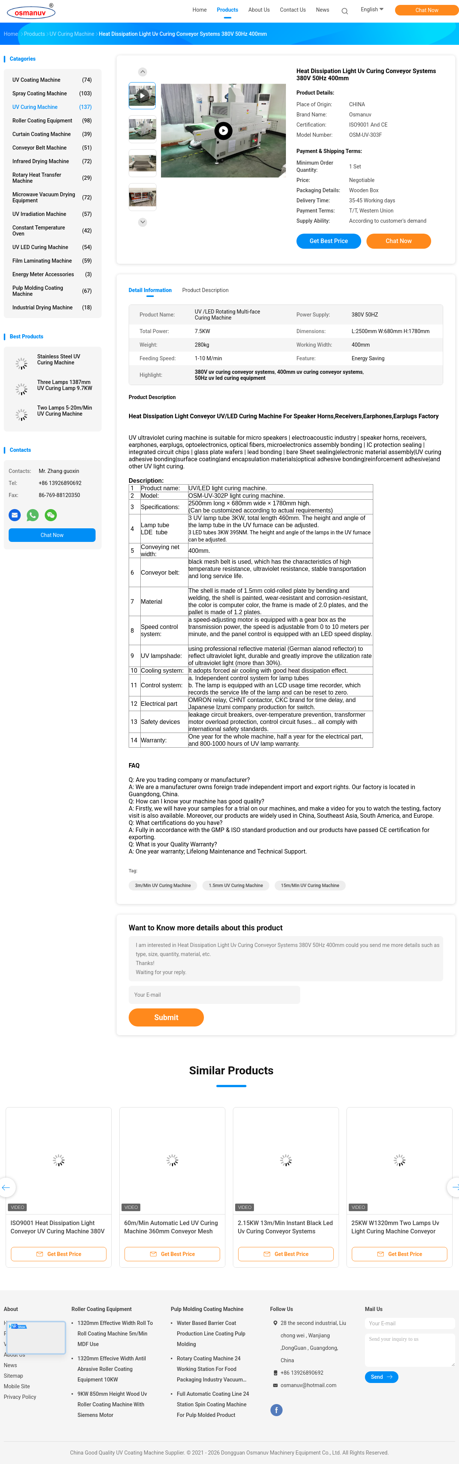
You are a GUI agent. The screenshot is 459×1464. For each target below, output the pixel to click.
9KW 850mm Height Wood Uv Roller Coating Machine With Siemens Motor (112, 1404)
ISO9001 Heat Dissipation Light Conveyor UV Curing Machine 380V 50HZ (58, 1231)
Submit (166, 1017)
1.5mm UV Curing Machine (236, 885)
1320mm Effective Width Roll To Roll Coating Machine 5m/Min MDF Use (115, 1333)
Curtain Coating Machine (52, 134)
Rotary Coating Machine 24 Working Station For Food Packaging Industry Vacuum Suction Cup (210, 1370)
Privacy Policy (20, 1397)
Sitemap (13, 1376)
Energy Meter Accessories (52, 274)
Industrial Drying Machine (52, 307)
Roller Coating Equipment (52, 120)
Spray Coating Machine (52, 93)
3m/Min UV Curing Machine (163, 885)
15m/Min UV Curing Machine (310, 885)
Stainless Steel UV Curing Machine (58, 359)
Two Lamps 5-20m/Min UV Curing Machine (64, 411)
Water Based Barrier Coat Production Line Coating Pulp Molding (211, 1333)
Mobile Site (17, 1386)
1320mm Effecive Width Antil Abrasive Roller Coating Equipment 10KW (112, 1369)
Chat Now (427, 10)
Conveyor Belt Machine (52, 147)
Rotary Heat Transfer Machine (52, 178)
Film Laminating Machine (52, 261)
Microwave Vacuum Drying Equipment (52, 197)
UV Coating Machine (52, 80)
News (10, 1365)
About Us (14, 1355)
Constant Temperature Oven (52, 231)
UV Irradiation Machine (52, 214)
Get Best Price (329, 241)
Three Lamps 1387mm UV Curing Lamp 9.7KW (64, 385)
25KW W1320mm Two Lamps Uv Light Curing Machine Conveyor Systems (395, 1231)
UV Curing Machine (52, 107)
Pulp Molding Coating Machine (52, 291)
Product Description (205, 290)
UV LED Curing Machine (52, 247)
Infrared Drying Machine (52, 161)
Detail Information (150, 290)
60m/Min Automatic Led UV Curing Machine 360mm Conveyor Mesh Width (171, 1231)
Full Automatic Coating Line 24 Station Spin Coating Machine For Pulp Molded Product (213, 1404)
